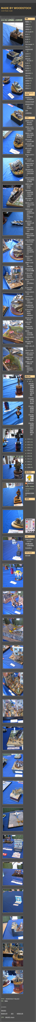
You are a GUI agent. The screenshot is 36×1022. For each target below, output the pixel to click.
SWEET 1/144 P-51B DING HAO (29, 229)
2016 (28, 444)
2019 (28, 379)
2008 (28, 467)
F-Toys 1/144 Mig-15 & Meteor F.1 (29, 275)
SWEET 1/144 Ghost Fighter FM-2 (29, 235)
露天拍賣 (27, 555)
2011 (28, 459)
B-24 (26, 34)
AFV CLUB (28, 31)
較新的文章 (4, 1013)
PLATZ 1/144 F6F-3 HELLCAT (29, 258)
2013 (28, 453)
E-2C (26, 41)
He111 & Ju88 (29, 350)
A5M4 (27, 24)
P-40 (26, 63)
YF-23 (27, 85)
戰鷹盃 (6, 1001)
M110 (27, 56)
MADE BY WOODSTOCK (16, 8)
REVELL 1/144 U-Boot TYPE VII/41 (29, 204)
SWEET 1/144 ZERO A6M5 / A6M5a (29, 128)
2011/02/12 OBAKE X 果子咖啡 (29, 223)
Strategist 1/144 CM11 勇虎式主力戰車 (29, 179)
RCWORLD (28, 548)
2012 (28, 456)
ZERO (27, 88)
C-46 (26, 39)
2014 (28, 450)
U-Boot (27, 83)
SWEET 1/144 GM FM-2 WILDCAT (29, 122)
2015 (28, 447)
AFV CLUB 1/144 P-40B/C (28, 150)
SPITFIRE (28, 78)
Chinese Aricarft (29, 101)
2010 (28, 461)
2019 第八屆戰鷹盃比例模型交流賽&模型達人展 (31, 428)
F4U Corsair (28, 44)
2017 (28, 442)
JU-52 (27, 53)
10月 (30, 381)
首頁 (12, 1013)
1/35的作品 (28, 113)
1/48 (26, 110)
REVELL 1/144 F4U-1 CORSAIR (29, 300)
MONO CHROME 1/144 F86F (29, 332)
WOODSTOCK (30, 484)
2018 (28, 439)
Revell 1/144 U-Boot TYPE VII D (29, 165)
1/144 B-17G (28, 296)
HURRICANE (29, 49)
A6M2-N (27, 26)
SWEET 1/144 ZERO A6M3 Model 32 (29, 135)
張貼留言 (3, 1010)
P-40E (27, 65)
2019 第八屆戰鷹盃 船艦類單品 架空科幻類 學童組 (31, 389)
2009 (28, 464)
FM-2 (26, 47)
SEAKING (28, 73)
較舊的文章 (20, 1013)
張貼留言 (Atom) (9, 1017)
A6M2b (27, 29)
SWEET (27, 80)
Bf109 (27, 36)
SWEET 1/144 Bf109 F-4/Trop (29, 185)
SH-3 (26, 75)
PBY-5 (27, 70)
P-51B (27, 68)
